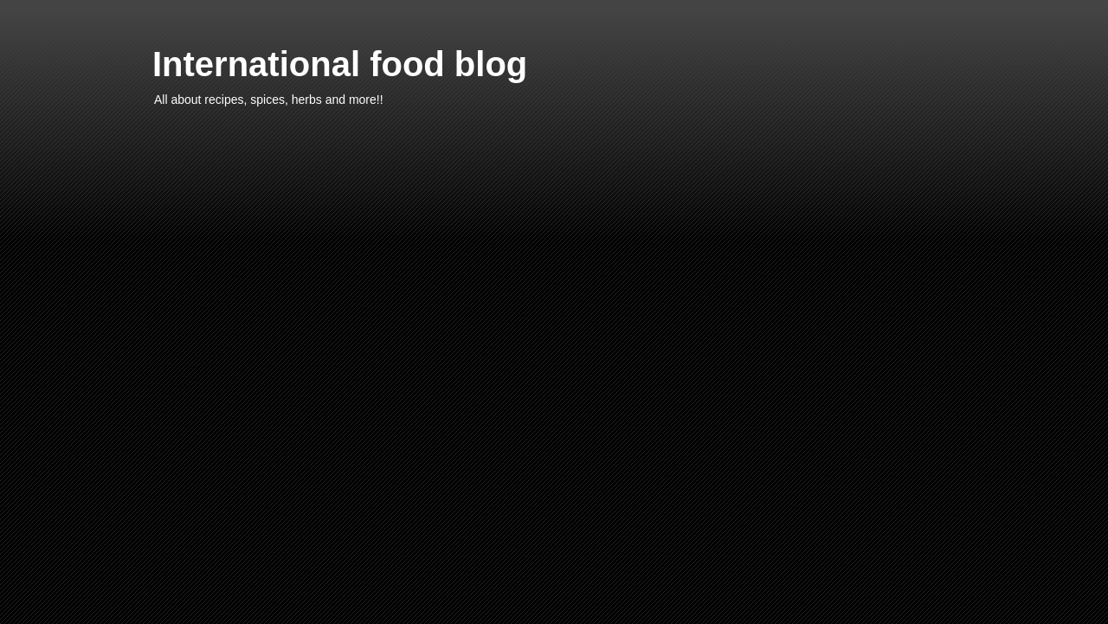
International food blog (339, 64)
